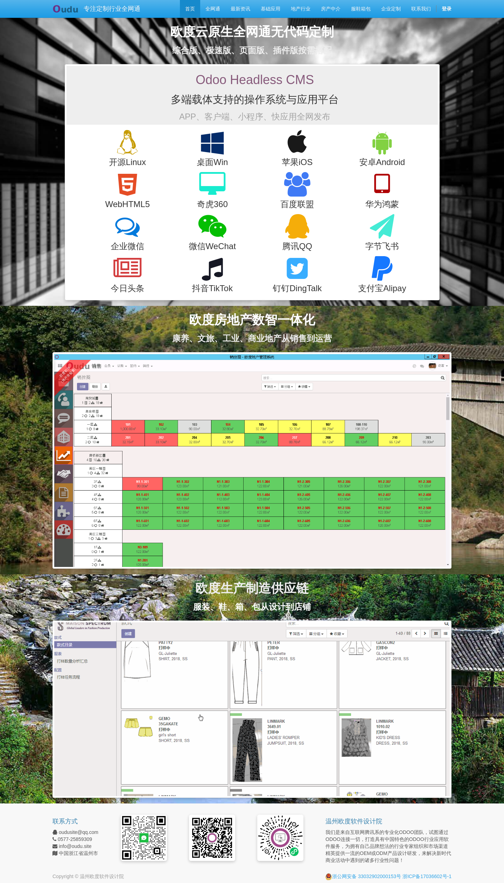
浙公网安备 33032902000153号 (363, 876)
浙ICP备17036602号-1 (426, 876)
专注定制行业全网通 (112, 8)
